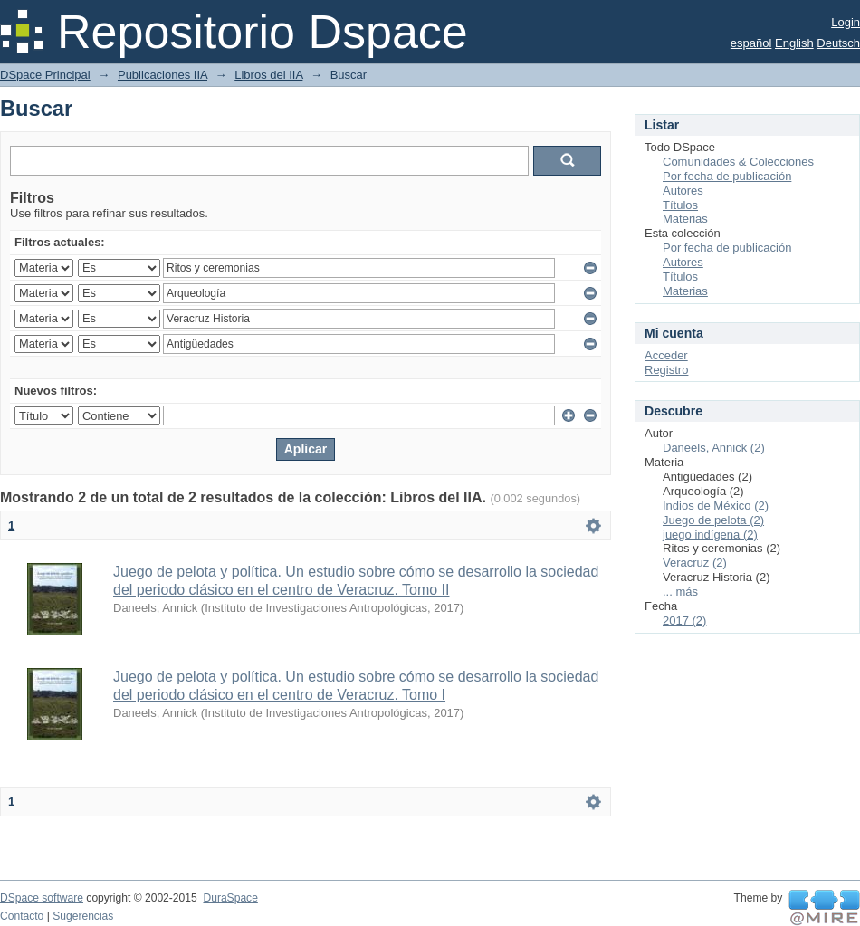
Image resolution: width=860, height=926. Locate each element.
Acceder (666, 355)
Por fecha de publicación (727, 176)
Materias (685, 218)
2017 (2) (684, 620)
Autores (683, 190)
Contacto (21, 916)
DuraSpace (230, 898)
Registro (666, 370)
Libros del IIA (268, 74)
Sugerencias (83, 916)
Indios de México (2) (716, 505)
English (794, 43)
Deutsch (838, 43)
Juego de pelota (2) (713, 520)
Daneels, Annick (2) (714, 447)
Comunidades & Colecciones (738, 161)
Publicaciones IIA (162, 74)
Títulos (680, 205)
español (751, 43)
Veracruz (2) (695, 562)
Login (845, 22)
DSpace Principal (45, 74)
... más (680, 591)
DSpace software (41, 898)
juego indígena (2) (710, 534)
